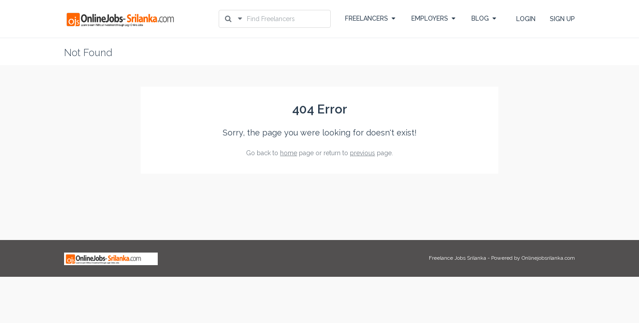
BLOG (483, 18)
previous (362, 153)
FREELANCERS (370, 18)
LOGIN (525, 19)
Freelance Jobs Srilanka (457, 258)
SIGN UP (562, 19)
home (288, 153)
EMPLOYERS (433, 18)
